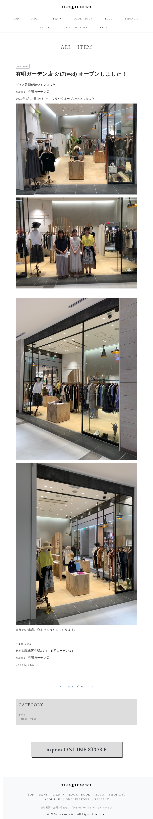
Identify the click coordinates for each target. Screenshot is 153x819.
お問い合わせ (60, 807)
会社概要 (46, 807)
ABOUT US (47, 27)
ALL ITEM (76, 686)
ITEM (55, 18)
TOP (16, 18)
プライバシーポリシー (82, 807)
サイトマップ (104, 807)
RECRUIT (106, 27)
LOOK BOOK (83, 18)
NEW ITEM (28, 719)
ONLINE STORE (76, 27)
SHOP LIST (132, 18)
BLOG (109, 18)
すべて (22, 714)
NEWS (35, 18)
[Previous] (61, 686)
